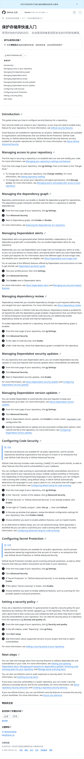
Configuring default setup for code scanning (51, 485)
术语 (21, 750)
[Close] (77, 4)
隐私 (26, 750)
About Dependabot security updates (42, 382)
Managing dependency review (24, 296)
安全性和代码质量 (12, 18)
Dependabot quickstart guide (32, 266)
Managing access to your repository (28, 152)
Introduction (12, 114)
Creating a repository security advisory (50, 687)
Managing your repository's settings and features (48, 161)
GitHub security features (62, 128)
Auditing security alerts (27, 677)
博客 (50, 750)
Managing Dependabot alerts (24, 233)
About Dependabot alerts (37, 285)
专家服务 (43, 750)
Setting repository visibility (33, 176)
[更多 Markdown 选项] (25, 55)
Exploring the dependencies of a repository (45, 225)
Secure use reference (52, 695)
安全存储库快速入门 (35, 18)
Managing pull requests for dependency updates (41, 666)
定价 (37, 750)
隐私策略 (5, 721)
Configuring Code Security (21, 441)
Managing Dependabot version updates (31, 393)
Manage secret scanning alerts (51, 669)
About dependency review (69, 305)
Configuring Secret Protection (24, 538)
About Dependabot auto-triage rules (60, 258)
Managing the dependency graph (26, 194)
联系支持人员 (8, 735)
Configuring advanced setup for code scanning (38, 530)
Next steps (11, 654)
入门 (23, 18)
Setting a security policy (20, 602)
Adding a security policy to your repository (45, 646)
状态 (31, 750)
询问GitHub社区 (9, 732)
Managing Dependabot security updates (31, 354)
